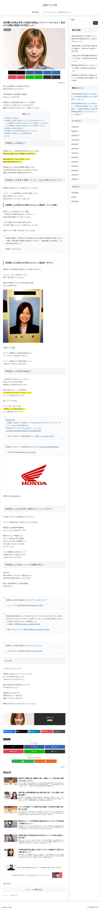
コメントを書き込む (34, 888)
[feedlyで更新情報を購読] (32, 756)
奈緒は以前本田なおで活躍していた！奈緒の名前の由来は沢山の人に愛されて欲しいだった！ (84, 38)
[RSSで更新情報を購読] (36, 756)
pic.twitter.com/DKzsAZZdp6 (30, 619)
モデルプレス (16, 244)
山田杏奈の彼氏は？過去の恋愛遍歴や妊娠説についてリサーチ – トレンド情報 (84, 111)
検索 (72, 20)
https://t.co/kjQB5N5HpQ (32, 426)
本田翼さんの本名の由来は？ (14, 124)
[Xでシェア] (8, 72)
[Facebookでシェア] (18, 72)
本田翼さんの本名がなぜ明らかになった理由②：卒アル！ (26, 121)
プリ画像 (12, 343)
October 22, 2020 (43, 625)
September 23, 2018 (36, 601)
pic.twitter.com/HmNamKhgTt (49, 442)
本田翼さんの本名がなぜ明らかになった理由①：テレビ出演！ (27, 118)
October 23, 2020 (36, 646)
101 (79, 99)
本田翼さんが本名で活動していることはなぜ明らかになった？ (24, 116)
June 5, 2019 (49, 432)
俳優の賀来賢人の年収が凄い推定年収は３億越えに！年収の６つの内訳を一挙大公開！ (84, 48)
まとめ (6, 131)
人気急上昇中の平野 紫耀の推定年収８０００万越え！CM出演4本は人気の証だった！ (84, 58)
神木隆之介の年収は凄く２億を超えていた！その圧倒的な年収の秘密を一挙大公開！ (84, 77)
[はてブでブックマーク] (29, 72)
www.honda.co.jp (14, 491)
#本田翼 (17, 619)
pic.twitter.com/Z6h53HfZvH (15, 426)
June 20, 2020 (30, 448)
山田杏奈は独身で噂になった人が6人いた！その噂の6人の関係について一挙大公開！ (84, 96)
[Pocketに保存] (39, 72)
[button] (60, 72)
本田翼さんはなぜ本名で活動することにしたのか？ (21, 126)
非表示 (28, 109)
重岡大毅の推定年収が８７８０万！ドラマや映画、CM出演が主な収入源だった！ (84, 68)
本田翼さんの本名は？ (11, 113)
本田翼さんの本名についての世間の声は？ (18, 129)
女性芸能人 (7, 734)
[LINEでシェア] (50, 72)
